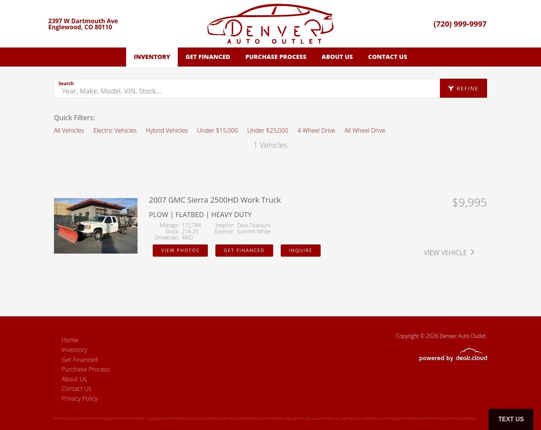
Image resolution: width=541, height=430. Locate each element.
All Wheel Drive (365, 130)
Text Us (511, 419)
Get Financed (207, 56)
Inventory (152, 56)
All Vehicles (69, 130)
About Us (337, 56)
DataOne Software (175, 418)
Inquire (301, 250)
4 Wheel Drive (316, 130)
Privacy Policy (80, 398)
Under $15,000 (217, 130)
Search (66, 83)
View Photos (180, 250)
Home (70, 340)
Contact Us (387, 56)
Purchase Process (276, 56)
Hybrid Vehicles (167, 130)
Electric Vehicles (115, 130)
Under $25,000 (267, 130)
